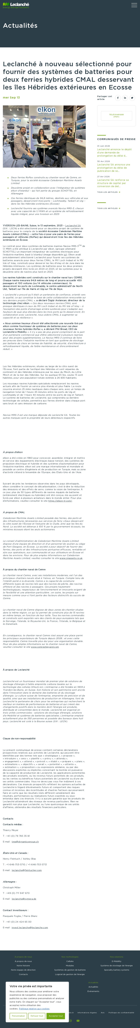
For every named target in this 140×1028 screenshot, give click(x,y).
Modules (70, 966)
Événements (93, 991)
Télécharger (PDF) (116, 116)
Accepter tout (56, 1016)
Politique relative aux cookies (34, 1009)
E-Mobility (116, 961)
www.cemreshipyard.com (45, 647)
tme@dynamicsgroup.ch (25, 842)
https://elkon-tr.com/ (60, 501)
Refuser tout (37, 1016)
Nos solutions (116, 957)
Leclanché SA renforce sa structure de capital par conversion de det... (113, 183)
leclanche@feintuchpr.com (27, 870)
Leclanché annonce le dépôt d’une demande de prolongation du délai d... (114, 152)
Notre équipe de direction (23, 970)
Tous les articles (107, 192)
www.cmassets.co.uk (71, 558)
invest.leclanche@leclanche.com (30, 928)
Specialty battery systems (116, 970)
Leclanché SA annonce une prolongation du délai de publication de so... (113, 168)
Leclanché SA (73, 226)
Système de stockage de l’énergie (117, 966)
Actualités (93, 983)
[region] (37, 1002)
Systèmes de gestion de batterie (70, 970)
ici (65, 255)
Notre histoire (23, 966)
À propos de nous (23, 957)
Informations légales (87, 1012)
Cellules (70, 961)
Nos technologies (70, 957)
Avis (103, 1012)
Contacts (23, 974)
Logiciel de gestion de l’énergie (70, 974)
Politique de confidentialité (121, 1012)
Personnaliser (18, 1016)
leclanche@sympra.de (24, 899)
